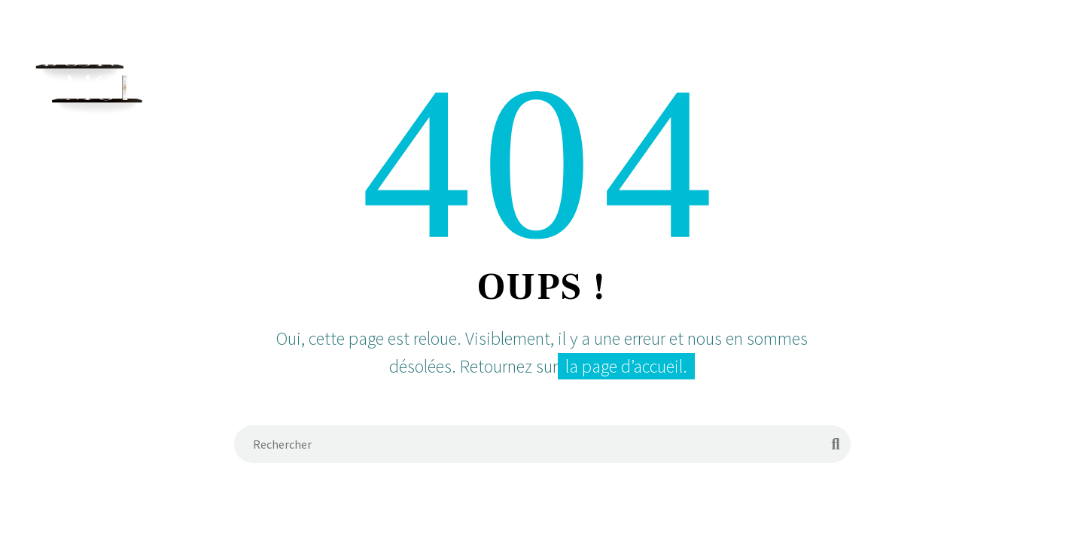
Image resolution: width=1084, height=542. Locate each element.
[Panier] (1050, 73)
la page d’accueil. (626, 366)
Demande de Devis (762, 73)
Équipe (575, 73)
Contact (952, 73)
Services (650, 73)
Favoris (871, 73)
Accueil (502, 73)
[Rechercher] (1013, 73)
